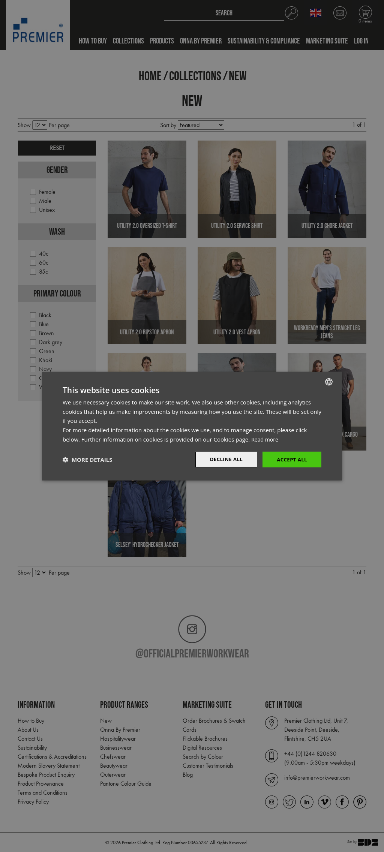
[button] (87, 459)
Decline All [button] (223, 459)
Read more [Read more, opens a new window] (265, 438)
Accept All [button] (291, 459)
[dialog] (192, 426)
